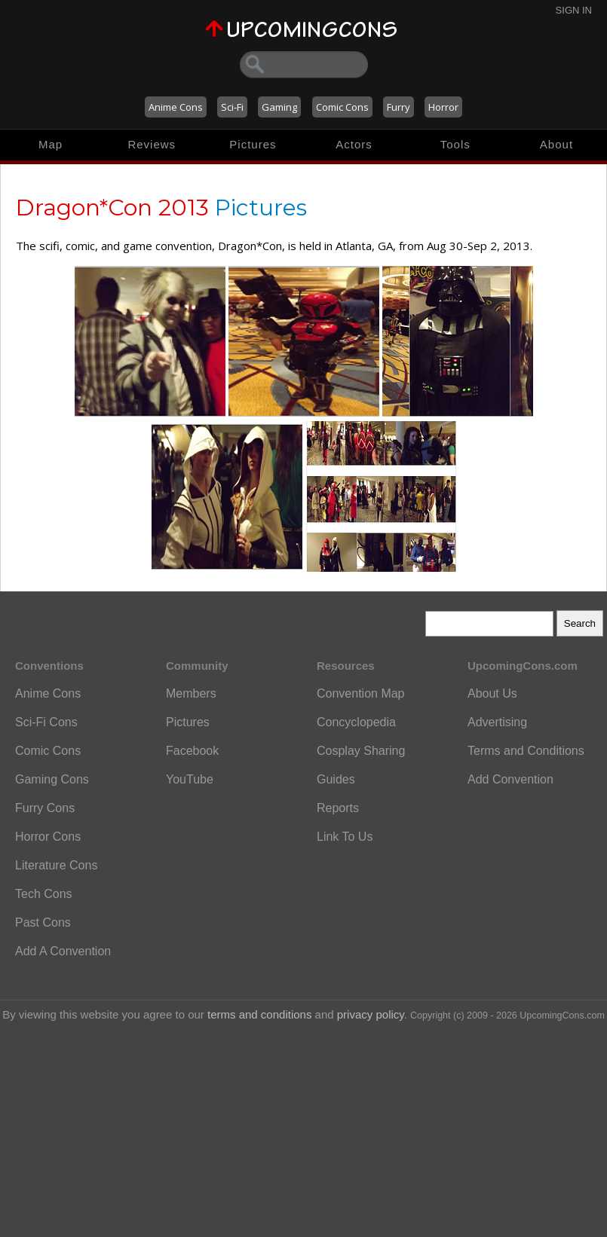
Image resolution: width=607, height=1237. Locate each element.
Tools (455, 144)
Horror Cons (48, 836)
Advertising (497, 722)
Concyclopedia (356, 722)
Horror (443, 107)
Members (191, 693)
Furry (398, 107)
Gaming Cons (52, 779)
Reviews (151, 144)
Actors (354, 144)
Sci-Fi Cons (46, 722)
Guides (336, 779)
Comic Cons (342, 107)
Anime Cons (176, 107)
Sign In (574, 10)
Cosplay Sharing (361, 750)
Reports (338, 808)
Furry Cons (45, 808)
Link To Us (344, 836)
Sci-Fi (232, 107)
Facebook (192, 750)
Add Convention (510, 779)
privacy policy (370, 1014)
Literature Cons (56, 865)
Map (50, 144)
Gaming (279, 107)
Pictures (252, 144)
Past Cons (43, 922)
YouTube (189, 779)
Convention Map (361, 693)
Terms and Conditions (526, 750)
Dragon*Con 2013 (112, 207)
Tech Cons (43, 893)
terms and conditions (259, 1014)
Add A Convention (63, 951)
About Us (492, 693)
